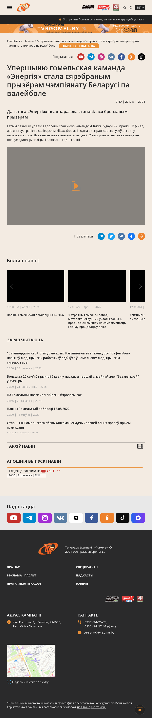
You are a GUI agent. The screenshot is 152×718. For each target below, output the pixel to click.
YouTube (51, 471)
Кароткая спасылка (79, 46)
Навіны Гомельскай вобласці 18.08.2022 (38, 409)
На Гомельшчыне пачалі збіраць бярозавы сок (44, 395)
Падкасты (84, 575)
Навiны (29, 41)
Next (39, 475)
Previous (36, 475)
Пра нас (13, 567)
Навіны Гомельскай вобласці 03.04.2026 (35, 315)
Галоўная (13, 41)
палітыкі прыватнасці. (91, 707)
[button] (140, 286)
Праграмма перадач (24, 583)
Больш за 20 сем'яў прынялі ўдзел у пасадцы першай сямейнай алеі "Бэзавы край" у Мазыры (73, 378)
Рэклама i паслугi (22, 575)
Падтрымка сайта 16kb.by (30, 682)
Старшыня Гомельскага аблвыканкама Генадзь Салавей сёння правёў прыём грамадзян (69, 425)
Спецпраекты (87, 567)
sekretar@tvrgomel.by (99, 632)
